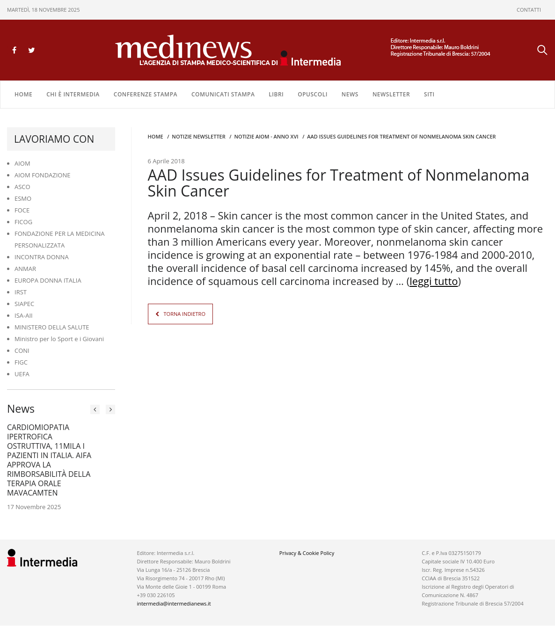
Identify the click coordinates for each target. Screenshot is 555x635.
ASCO (22, 186)
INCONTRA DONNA (42, 257)
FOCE (22, 210)
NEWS (350, 94)
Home (23, 94)
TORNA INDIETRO (184, 313)
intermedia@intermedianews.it (174, 603)
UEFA (22, 374)
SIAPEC (24, 303)
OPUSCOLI (313, 94)
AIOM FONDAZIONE (43, 175)
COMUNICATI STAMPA (223, 94)
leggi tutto (433, 281)
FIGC (21, 362)
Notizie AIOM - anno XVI (266, 136)
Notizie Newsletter (198, 136)
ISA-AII (24, 315)
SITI (429, 94)
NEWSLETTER (391, 94)
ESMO (23, 198)
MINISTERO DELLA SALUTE (52, 327)
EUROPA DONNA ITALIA (48, 280)
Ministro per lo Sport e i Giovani (59, 339)
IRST (21, 292)
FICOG (23, 222)
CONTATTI (529, 9)
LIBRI (276, 94)
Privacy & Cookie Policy (306, 552)
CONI (22, 350)
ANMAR (25, 268)
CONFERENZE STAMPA (145, 94)
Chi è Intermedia (73, 94)
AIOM (22, 163)
